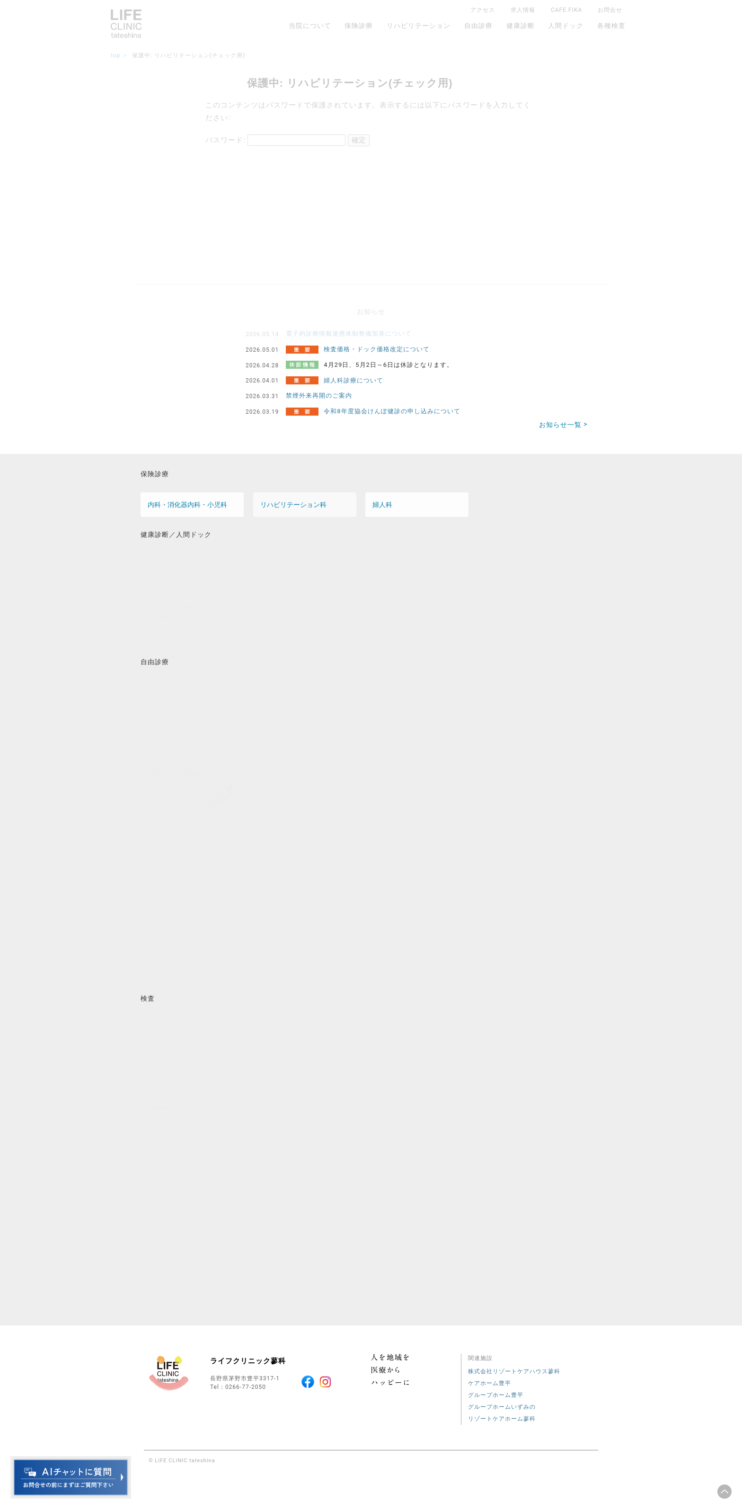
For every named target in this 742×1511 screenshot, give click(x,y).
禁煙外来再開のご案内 (319, 395)
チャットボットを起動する (70, 1477)
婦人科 (382, 504)
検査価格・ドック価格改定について (377, 349)
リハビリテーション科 (293, 504)
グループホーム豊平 (495, 1395)
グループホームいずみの (502, 1407)
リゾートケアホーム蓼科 (502, 1418)
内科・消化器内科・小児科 (187, 504)
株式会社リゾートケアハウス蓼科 (514, 1371)
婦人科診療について (353, 380)
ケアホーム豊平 (489, 1383)
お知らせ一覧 (560, 424)
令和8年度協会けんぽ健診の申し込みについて (392, 411)
